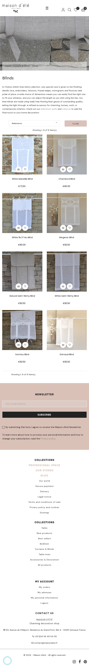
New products (44, 533)
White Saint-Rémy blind (67, 295)
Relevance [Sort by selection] (34, 123)
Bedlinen (44, 543)
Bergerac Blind (66, 237)
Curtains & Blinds (44, 549)
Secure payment (44, 486)
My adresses (44, 592)
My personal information (44, 597)
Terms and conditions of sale (44, 502)
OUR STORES (45, 470)
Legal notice (44, 496)
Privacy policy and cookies (44, 507)
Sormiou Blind (22, 354)
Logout (44, 603)
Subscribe (44, 414)
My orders (44, 587)
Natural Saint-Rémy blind (22, 295)
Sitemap (44, 512)
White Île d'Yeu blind (22, 237)
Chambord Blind (67, 178)
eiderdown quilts (49, 109)
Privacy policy (48, 438)
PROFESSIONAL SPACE (44, 465)
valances (66, 109)
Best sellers (44, 538)
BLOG (44, 475)
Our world (44, 481)
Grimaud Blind (67, 354)
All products (44, 565)
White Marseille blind (22, 178)
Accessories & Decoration (44, 559)
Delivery (44, 491)
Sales (45, 528)
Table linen (44, 554)
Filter (76, 124)
